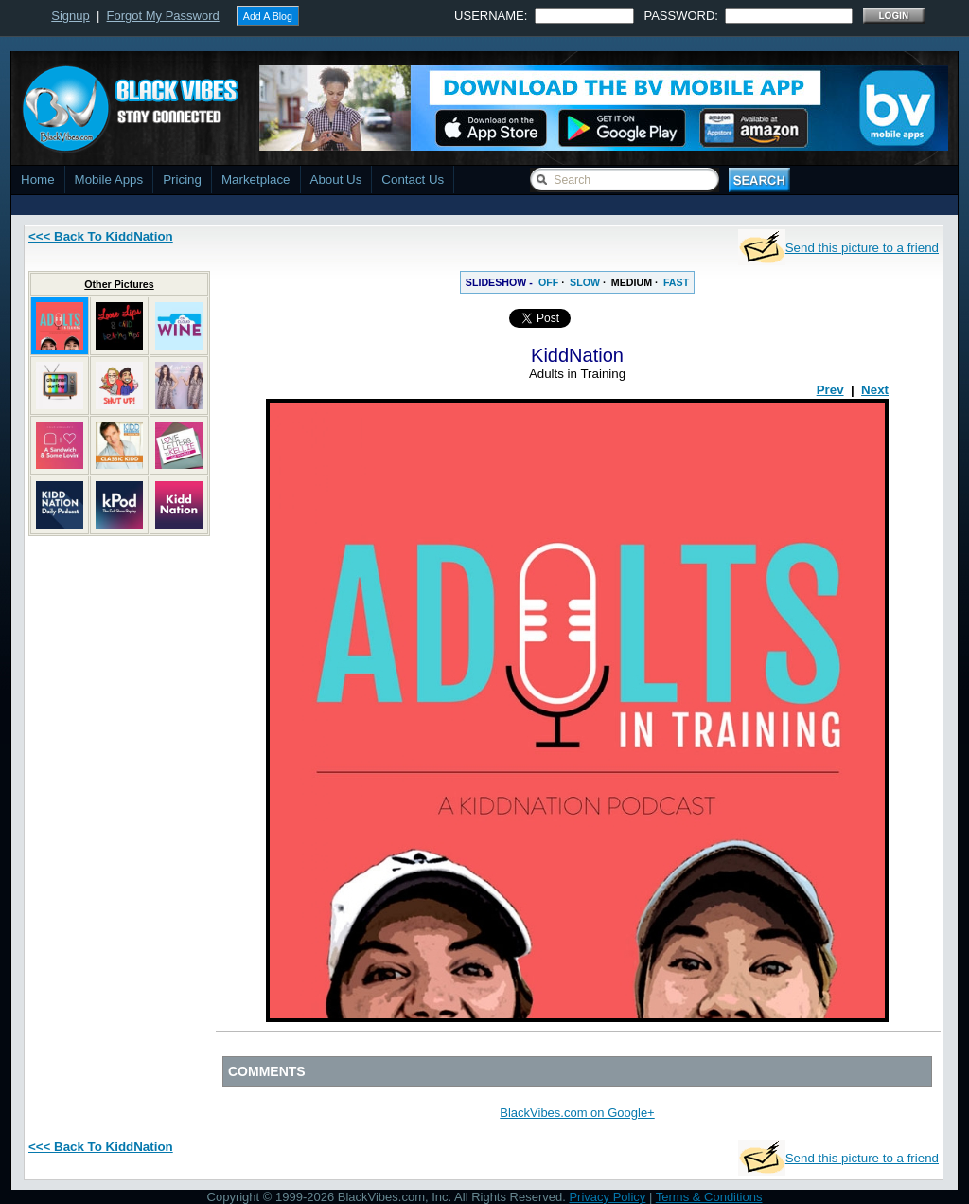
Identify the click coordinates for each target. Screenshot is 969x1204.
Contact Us (412, 179)
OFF (548, 282)
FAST (676, 282)
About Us (336, 179)
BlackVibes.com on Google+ (577, 1112)
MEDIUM (631, 282)
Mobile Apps (109, 179)
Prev (830, 390)
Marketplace (256, 179)
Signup (70, 16)
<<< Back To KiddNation (100, 236)
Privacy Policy (607, 1197)
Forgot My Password (163, 16)
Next (875, 390)
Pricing (182, 179)
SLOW (585, 282)
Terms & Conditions (709, 1197)
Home (38, 179)
